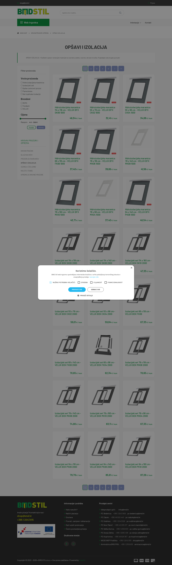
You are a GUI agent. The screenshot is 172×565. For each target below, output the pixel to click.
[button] (86, 295)
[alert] (86, 282)
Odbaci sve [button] (95, 290)
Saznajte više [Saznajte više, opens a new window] (94, 277)
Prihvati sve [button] (77, 290)
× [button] (131, 268)
